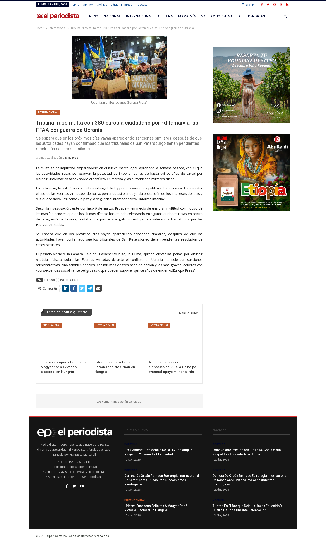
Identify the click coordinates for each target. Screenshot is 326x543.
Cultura (165, 16)
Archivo (102, 4)
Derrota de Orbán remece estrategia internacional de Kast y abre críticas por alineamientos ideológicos (161, 480)
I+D (240, 16)
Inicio (93, 16)
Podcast (141, 4)
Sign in (248, 4)
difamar (51, 280)
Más (251, 16)
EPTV (76, 4)
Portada (130, 444)
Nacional (112, 16)
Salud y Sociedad (216, 16)
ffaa (62, 280)
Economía (187, 16)
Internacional (139, 16)
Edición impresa (121, 4)
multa (73, 280)
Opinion (88, 4)
